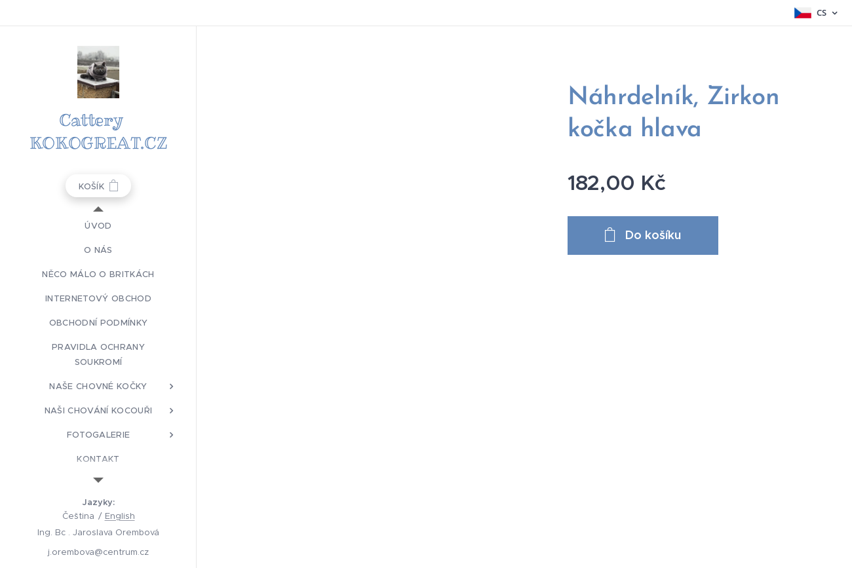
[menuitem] (98, 225)
